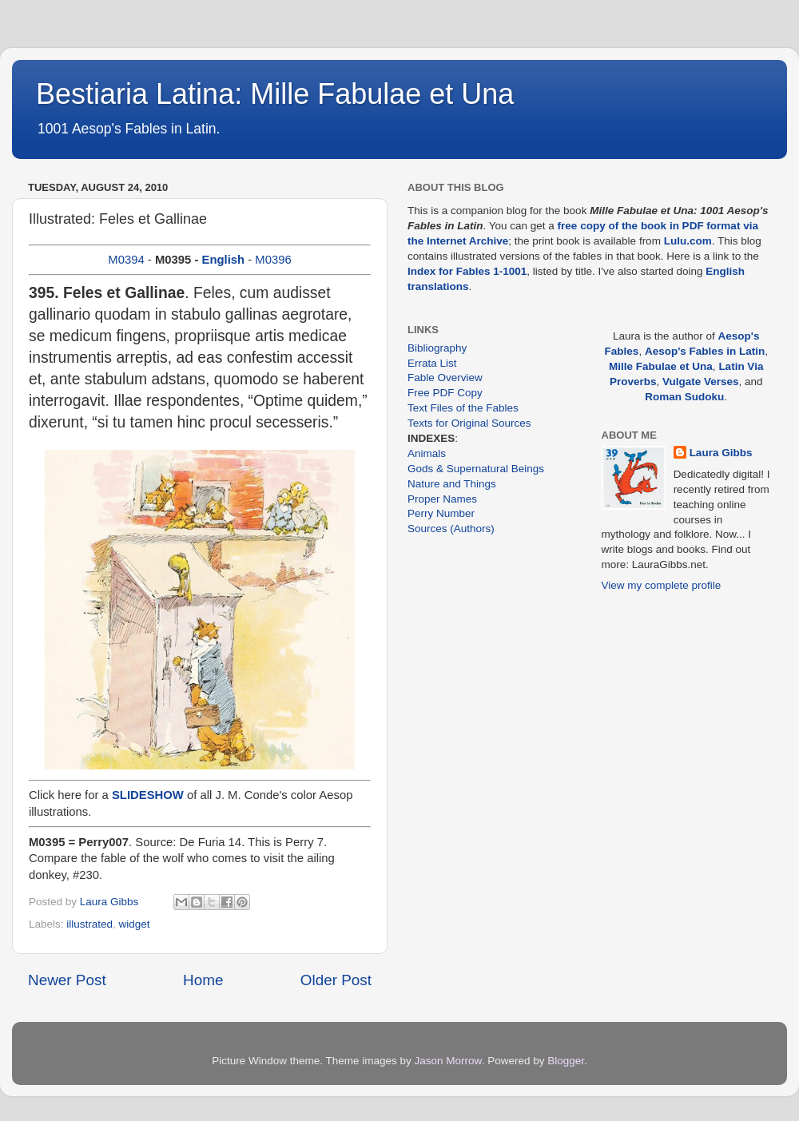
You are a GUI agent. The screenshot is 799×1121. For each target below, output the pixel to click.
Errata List (432, 363)
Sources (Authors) (451, 529)
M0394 (126, 259)
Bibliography (437, 348)
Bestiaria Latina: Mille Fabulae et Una (275, 94)
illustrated (89, 924)
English (222, 259)
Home (203, 980)
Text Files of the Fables (463, 408)
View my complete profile (661, 585)
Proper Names (442, 499)
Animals (426, 453)
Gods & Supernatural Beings (475, 469)
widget (134, 924)
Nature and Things (451, 484)
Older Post (336, 980)
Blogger (565, 1061)
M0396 (273, 259)
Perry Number (441, 513)
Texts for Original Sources (469, 423)
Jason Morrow (448, 1061)
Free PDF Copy (445, 393)
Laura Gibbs (721, 453)
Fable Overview (445, 378)
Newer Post (67, 980)
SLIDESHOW (148, 795)
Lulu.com (688, 241)
